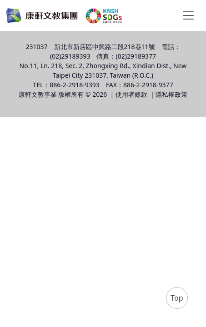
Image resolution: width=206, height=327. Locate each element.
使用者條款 (131, 94)
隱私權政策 (171, 94)
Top (177, 298)
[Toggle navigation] (188, 15)
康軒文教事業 (38, 94)
